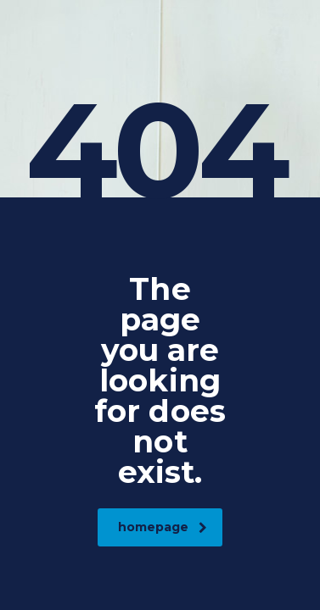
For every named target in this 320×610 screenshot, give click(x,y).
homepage (162, 527)
